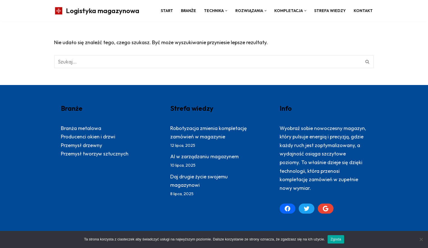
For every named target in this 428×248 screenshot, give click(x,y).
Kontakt (363, 10)
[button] (226, 11)
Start (167, 10)
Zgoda (335, 239)
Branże (188, 10)
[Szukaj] (207, 61)
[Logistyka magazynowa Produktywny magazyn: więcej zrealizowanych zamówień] (96, 10)
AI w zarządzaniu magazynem (204, 156)
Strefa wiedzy (330, 10)
